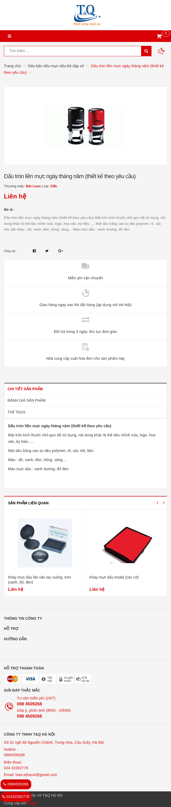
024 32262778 (16, 768)
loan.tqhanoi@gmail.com (36, 775)
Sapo (32, 803)
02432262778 (15, 796)
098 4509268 (29, 704)
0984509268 (14, 755)
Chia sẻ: (10, 251)
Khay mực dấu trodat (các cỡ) (114, 577)
